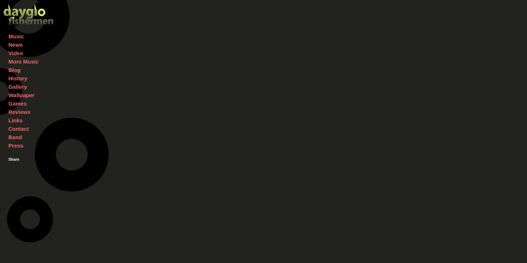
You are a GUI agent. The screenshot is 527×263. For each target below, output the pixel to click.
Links (15, 120)
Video (15, 53)
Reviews (19, 112)
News (15, 45)
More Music (23, 61)
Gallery (17, 87)
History (17, 78)
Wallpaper (21, 95)
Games (17, 103)
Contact (18, 129)
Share (13, 159)
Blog (14, 70)
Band (15, 137)
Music (16, 36)
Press (15, 145)
